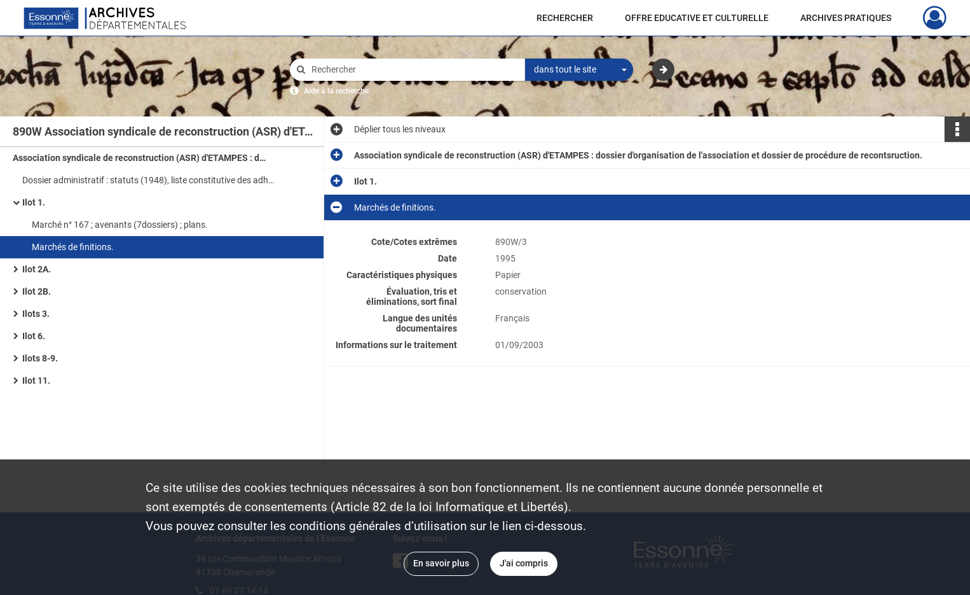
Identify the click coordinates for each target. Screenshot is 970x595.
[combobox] (579, 70)
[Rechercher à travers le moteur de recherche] (413, 69)
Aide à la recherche (336, 91)
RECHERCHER (564, 18)
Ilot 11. (36, 380)
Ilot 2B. (36, 291)
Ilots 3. (36, 314)
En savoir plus (441, 563)
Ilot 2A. (36, 269)
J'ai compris (524, 563)
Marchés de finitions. (73, 247)
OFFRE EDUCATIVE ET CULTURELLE (696, 18)
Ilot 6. (33, 336)
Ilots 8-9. (40, 358)
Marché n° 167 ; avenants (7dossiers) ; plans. (120, 225)
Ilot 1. (33, 202)
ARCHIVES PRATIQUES (845, 18)
